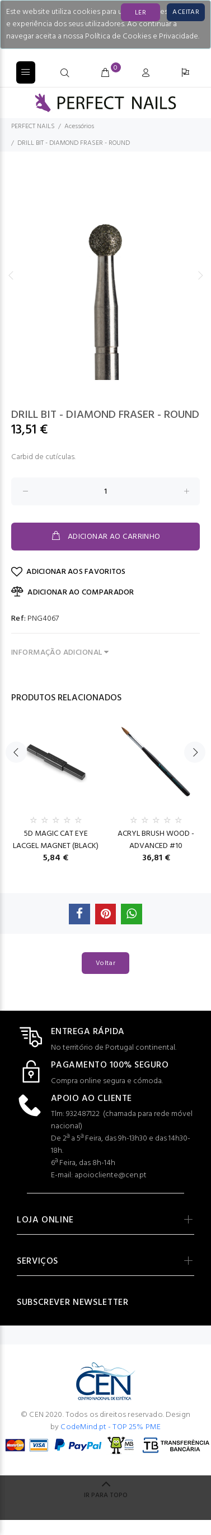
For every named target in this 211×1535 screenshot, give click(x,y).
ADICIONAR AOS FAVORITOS (68, 572)
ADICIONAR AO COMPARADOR (72, 592)
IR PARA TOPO (106, 1495)
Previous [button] (10, 275)
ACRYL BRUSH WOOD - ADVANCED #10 (156, 839)
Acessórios (79, 126)
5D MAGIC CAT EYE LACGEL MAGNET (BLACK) (56, 839)
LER (140, 12)
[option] (105, 275)
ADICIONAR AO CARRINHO (105, 536)
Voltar (105, 963)
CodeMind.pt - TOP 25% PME (110, 1427)
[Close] (186, 12)
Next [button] (200, 275)
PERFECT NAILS (33, 126)
